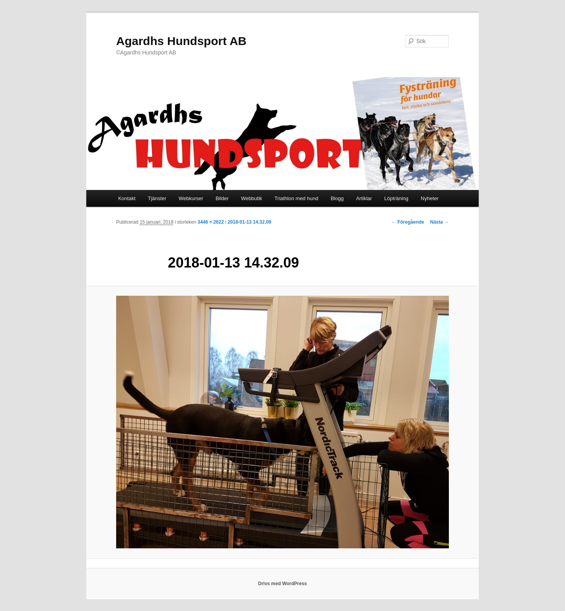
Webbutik (251, 198)
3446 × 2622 (210, 222)
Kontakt (126, 198)
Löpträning (396, 198)
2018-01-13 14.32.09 (249, 222)
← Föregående (408, 222)
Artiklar (364, 198)
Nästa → (439, 222)
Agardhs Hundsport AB (181, 40)
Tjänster (157, 198)
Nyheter (430, 198)
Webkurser (191, 198)
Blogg (337, 198)
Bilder (221, 198)
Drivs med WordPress (282, 583)
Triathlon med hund (297, 198)
